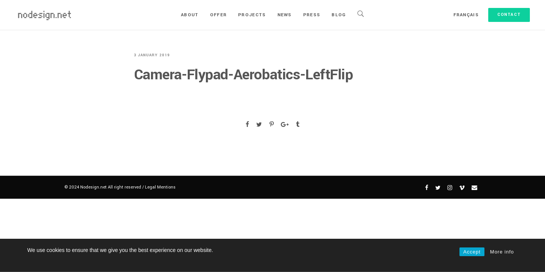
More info (502, 252)
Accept (472, 252)
